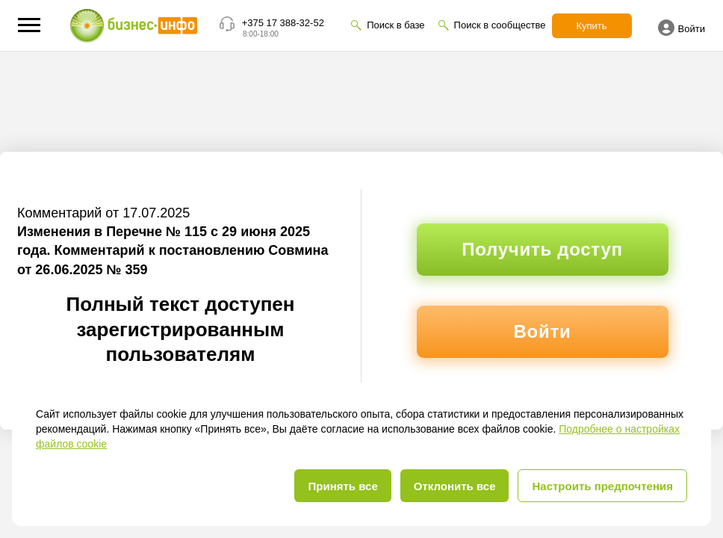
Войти (681, 27)
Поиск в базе (395, 25)
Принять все (342, 486)
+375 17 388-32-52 (283, 22)
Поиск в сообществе (500, 25)
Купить (592, 25)
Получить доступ (542, 249)
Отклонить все (455, 486)
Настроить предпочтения (602, 486)
